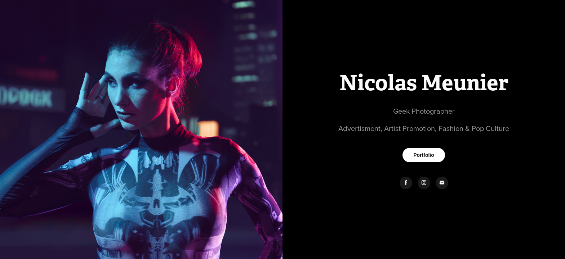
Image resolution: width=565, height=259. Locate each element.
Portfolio (423, 155)
